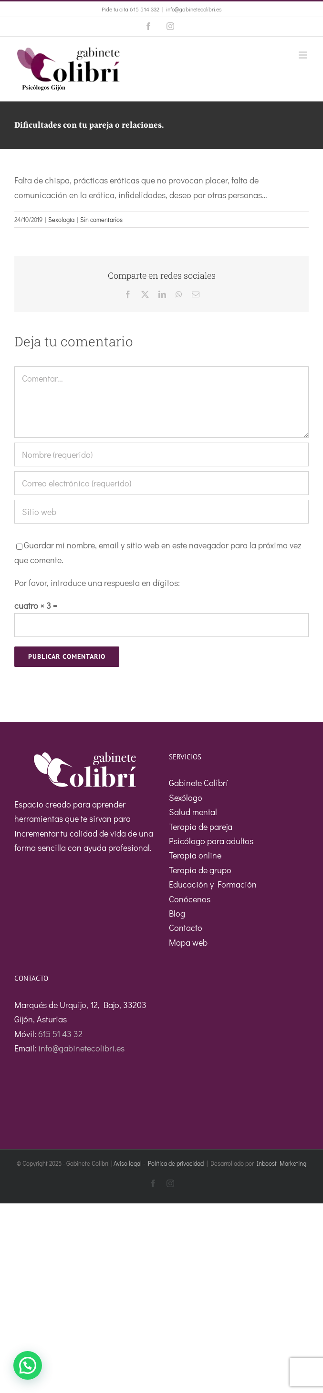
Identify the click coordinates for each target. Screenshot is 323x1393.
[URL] (161, 512)
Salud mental (193, 812)
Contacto (185, 927)
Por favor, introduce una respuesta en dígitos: (97, 582)
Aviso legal (128, 1163)
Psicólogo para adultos (211, 841)
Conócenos (189, 899)
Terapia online (195, 855)
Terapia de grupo (200, 870)
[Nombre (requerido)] (161, 454)
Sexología (61, 219)
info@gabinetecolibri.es (194, 9)
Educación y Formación (213, 884)
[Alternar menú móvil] (304, 55)
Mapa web (188, 942)
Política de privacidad (176, 1163)
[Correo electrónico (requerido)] (161, 483)
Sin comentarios (101, 219)
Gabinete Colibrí (198, 782)
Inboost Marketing (281, 1163)
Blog (177, 913)
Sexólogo (185, 797)
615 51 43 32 (60, 1034)
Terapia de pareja (200, 826)
